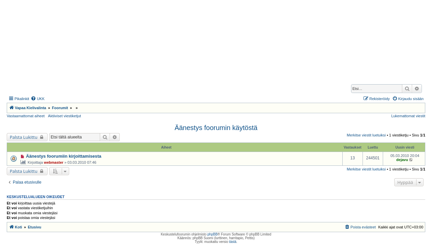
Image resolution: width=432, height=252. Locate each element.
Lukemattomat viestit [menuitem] (408, 116)
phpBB (212, 234)
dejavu (402, 160)
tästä (232, 242)
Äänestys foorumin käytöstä (216, 127)
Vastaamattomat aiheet (26, 116)
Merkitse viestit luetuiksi (366, 135)
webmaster (53, 162)
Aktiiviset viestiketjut (64, 116)
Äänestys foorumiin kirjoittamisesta (64, 156)
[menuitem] (38, 99)
